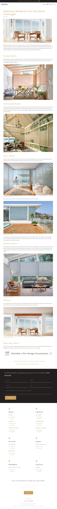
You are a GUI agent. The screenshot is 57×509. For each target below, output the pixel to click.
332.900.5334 (12, 446)
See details (12, 431)
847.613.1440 (12, 423)
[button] (47, 4)
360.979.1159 (12, 469)
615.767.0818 (39, 469)
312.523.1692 (12, 417)
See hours (12, 418)
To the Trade (28, 498)
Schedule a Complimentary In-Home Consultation (29, 1)
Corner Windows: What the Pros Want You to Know (27, 364)
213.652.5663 (39, 417)
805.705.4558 (39, 423)
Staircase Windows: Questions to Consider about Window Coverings (29, 361)
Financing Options (25, 503)
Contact (44, 4)
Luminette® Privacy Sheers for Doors (19, 196)
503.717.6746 (39, 446)
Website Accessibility (31, 503)
